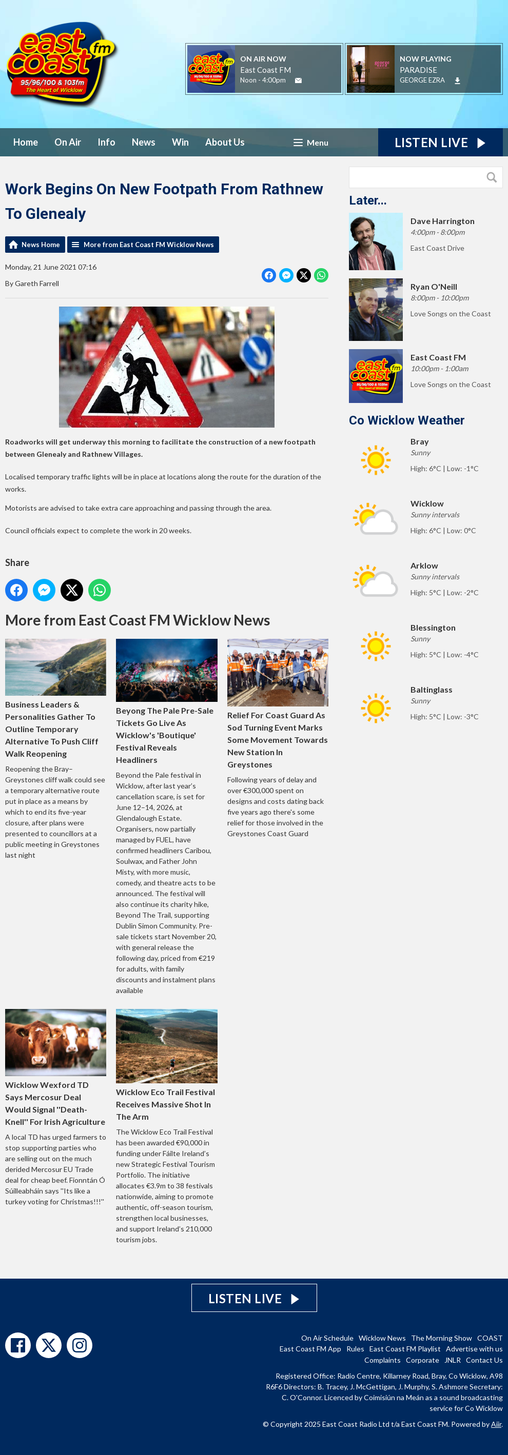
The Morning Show (441, 1337)
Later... (368, 200)
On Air (67, 142)
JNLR (452, 1360)
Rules (355, 1348)
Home (25, 142)
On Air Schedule (327, 1337)
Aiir (496, 1424)
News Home (41, 244)
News (143, 142)
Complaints (382, 1360)
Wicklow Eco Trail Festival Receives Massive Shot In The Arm (166, 1065)
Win (180, 142)
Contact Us (484, 1360)
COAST (490, 1337)
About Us (225, 142)
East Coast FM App (310, 1348)
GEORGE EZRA (422, 80)
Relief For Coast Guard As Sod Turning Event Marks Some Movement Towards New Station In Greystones (277, 704)
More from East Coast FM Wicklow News (149, 244)
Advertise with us (474, 1348)
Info (106, 142)
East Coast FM (265, 69)
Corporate (422, 1360)
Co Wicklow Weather (407, 420)
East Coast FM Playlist (405, 1348)
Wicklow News (382, 1337)
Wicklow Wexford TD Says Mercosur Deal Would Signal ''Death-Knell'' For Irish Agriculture (55, 1067)
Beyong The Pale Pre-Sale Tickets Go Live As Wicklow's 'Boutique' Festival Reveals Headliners (166, 701)
